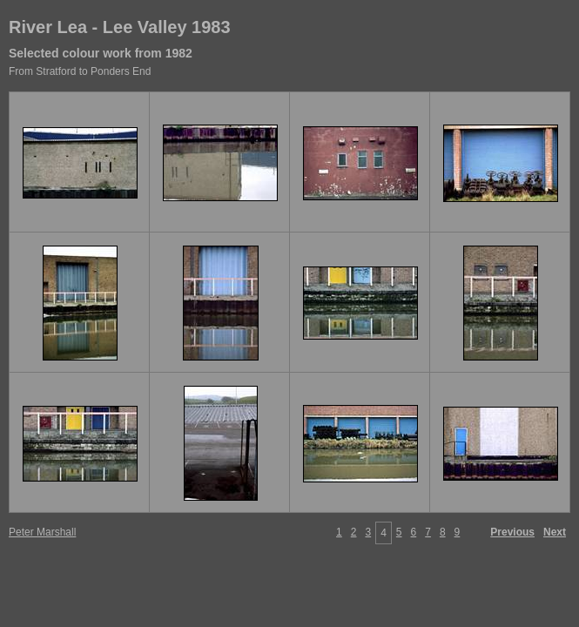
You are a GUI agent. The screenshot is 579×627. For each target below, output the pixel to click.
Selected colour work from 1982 (100, 53)
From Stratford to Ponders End (80, 71)
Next (554, 532)
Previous (512, 532)
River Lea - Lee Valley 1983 (120, 27)
